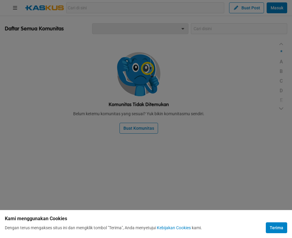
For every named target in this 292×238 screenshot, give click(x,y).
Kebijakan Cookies (174, 227)
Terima (276, 227)
